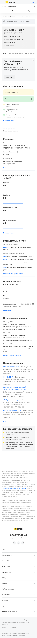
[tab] (4, 53)
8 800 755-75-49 (18, 535)
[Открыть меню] (3, 2)
